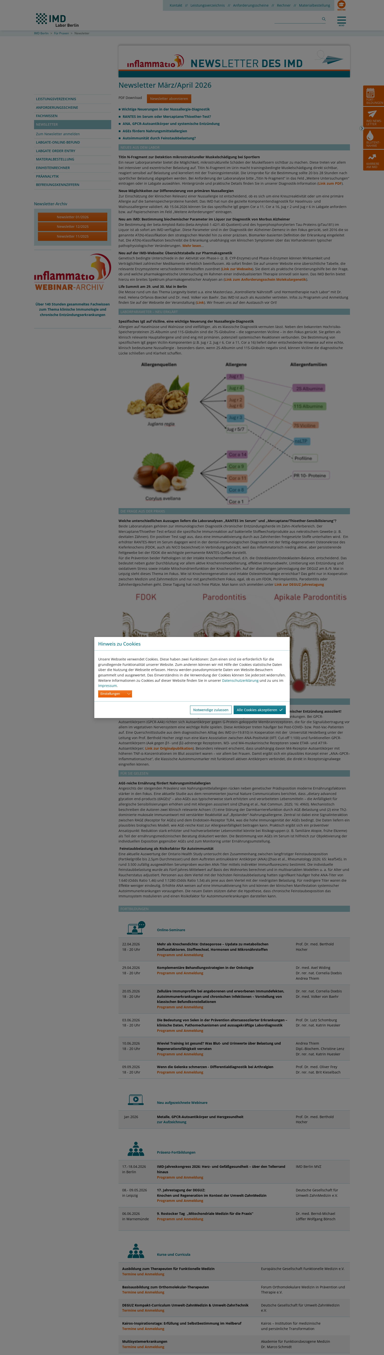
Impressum (107, 685)
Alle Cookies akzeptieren (260, 710)
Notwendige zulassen (210, 710)
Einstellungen (110, 694)
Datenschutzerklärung (240, 680)
